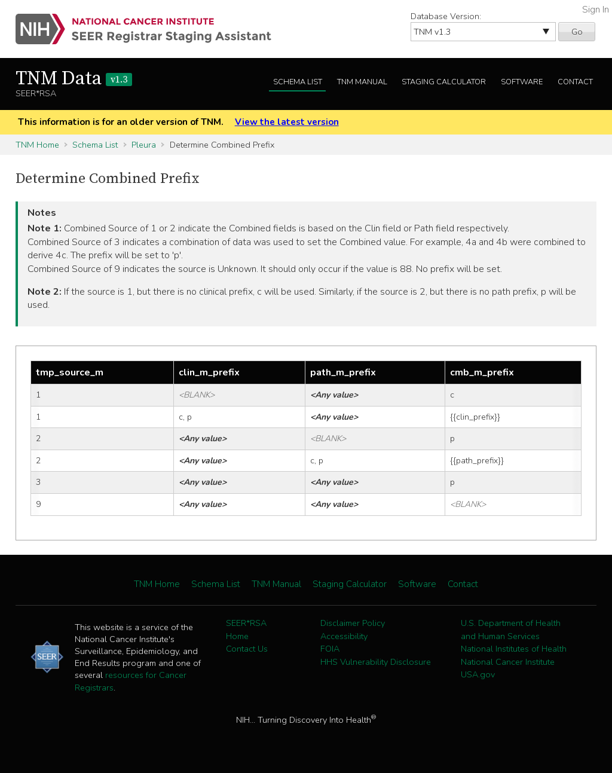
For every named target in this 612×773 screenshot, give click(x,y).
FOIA (329, 649)
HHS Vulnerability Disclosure (375, 662)
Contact (575, 82)
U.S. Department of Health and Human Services (511, 629)
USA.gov (478, 674)
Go (577, 32)
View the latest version (287, 122)
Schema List (297, 82)
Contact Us (247, 649)
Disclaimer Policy (352, 623)
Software (522, 82)
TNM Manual (362, 82)
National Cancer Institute (508, 662)
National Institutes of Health (514, 649)
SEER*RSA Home (246, 629)
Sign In (595, 9)
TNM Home (37, 145)
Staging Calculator (444, 82)
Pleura (143, 145)
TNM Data (74, 79)
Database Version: (446, 16)
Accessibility (344, 636)
